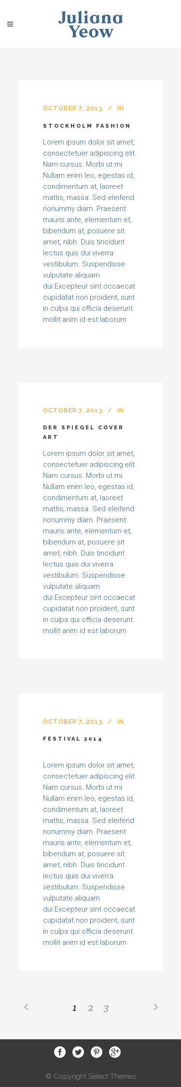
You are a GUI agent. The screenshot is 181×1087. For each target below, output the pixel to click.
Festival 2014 (73, 739)
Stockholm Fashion (87, 126)
